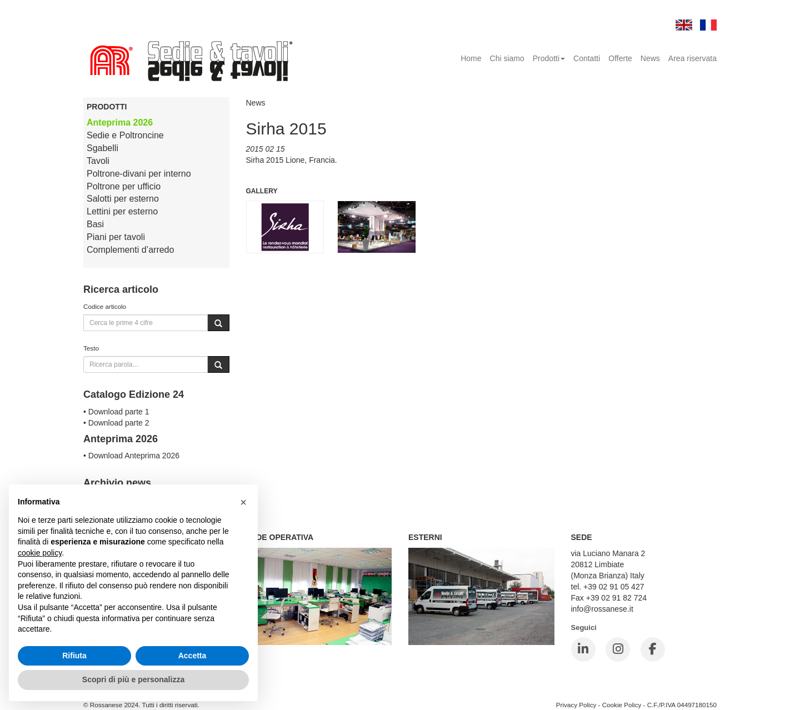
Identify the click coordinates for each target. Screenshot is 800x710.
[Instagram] (618, 649)
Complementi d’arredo (130, 249)
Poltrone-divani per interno (139, 173)
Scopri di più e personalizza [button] (133, 679)
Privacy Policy (576, 704)
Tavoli (98, 161)
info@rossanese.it (602, 608)
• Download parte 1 (116, 411)
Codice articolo (104, 306)
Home (471, 58)
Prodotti (549, 58)
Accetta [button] (192, 655)
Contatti (586, 58)
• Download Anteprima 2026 (131, 455)
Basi (95, 224)
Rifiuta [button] (74, 655)
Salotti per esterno (123, 198)
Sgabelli (102, 148)
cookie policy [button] (40, 552)
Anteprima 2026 (120, 122)
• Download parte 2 (116, 422)
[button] (243, 502)
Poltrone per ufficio (124, 186)
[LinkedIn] (583, 649)
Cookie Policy (622, 704)
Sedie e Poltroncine (125, 135)
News (650, 58)
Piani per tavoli (116, 237)
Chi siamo (507, 58)
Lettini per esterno (122, 211)
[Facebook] (653, 649)
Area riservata (692, 58)
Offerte (620, 58)
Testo (91, 348)
